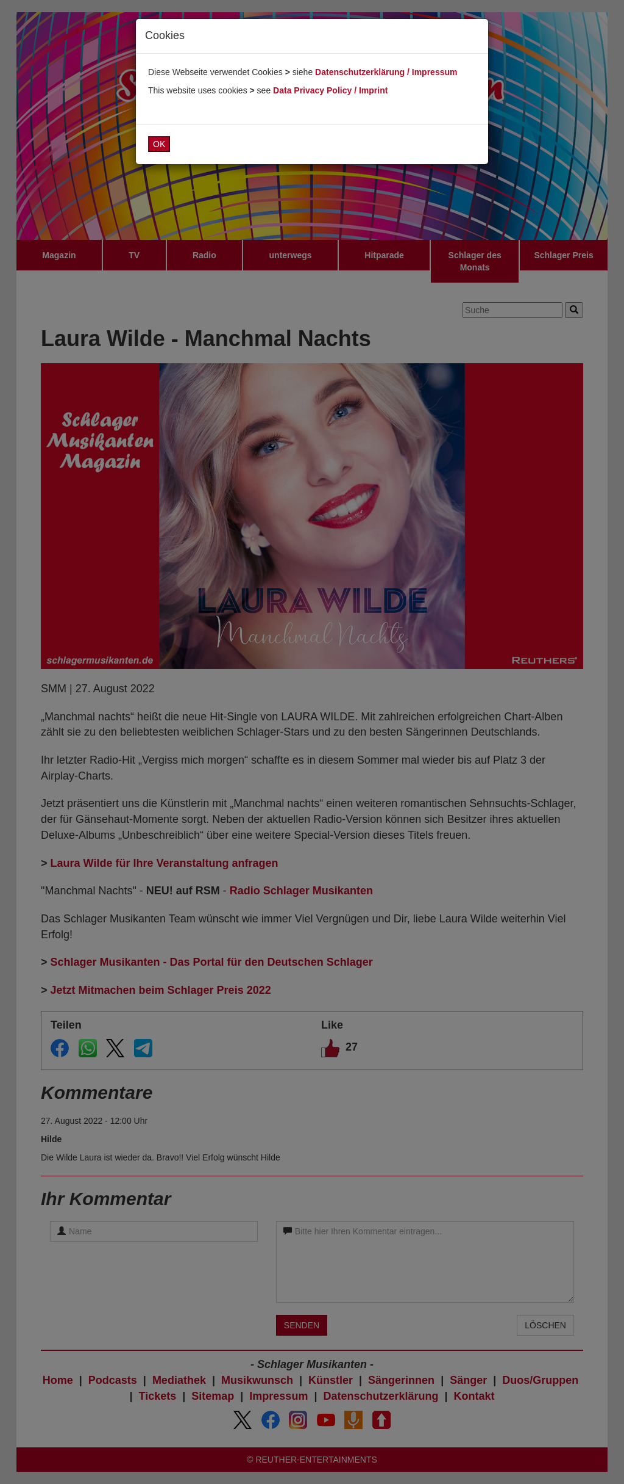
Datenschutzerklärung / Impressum (386, 72)
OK (159, 144)
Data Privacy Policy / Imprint (330, 90)
